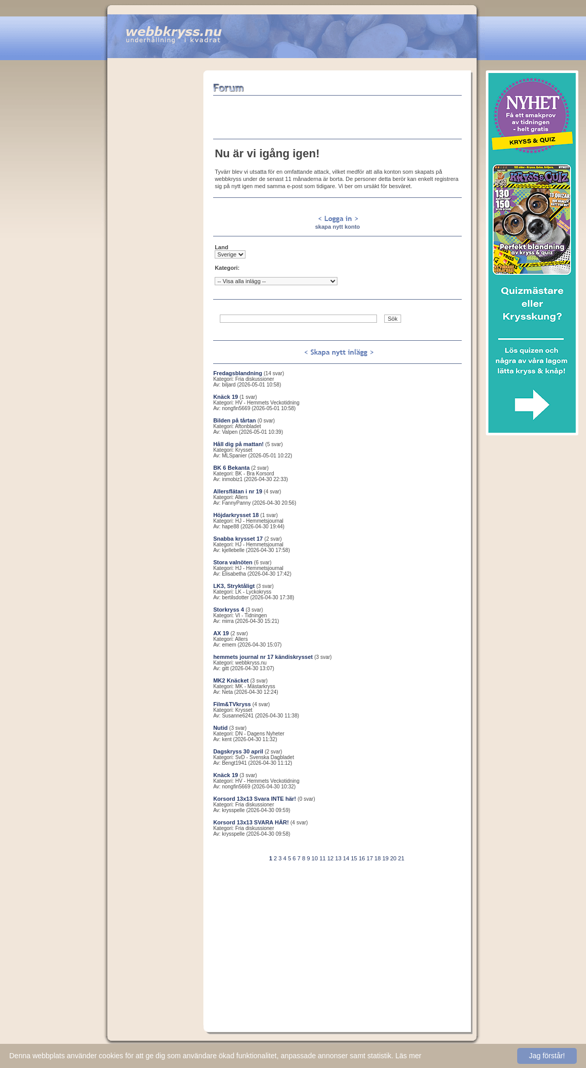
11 (322, 858)
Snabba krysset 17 (238, 539)
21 (401, 858)
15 (354, 858)
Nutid (220, 728)
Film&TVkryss (232, 704)
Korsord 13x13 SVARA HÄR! (251, 822)
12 (330, 858)
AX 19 (221, 633)
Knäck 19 (225, 397)
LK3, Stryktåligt (234, 586)
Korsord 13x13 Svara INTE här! (254, 799)
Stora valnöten (232, 562)
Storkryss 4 (228, 609)
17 (370, 858)
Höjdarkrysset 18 (236, 515)
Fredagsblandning (237, 373)
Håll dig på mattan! (238, 444)
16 (361, 858)
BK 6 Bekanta (231, 468)
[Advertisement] (156, 224)
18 (377, 858)
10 (315, 858)
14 (346, 858)
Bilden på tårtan (234, 420)
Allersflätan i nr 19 (237, 491)
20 (393, 858)
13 (338, 858)
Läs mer (408, 1056)
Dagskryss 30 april (238, 751)
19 (385, 858)
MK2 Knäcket (231, 680)
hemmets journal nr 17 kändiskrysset (263, 657)
